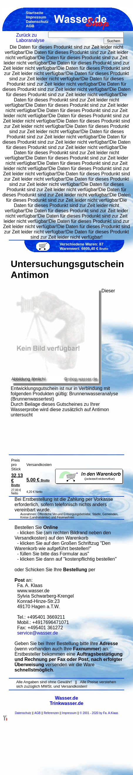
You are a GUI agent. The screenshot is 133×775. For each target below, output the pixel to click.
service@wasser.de (37, 632)
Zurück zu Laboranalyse (30, 38)
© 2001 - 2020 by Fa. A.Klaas (99, 713)
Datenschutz (23, 713)
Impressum (69, 713)
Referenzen (51, 713)
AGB (37, 713)
